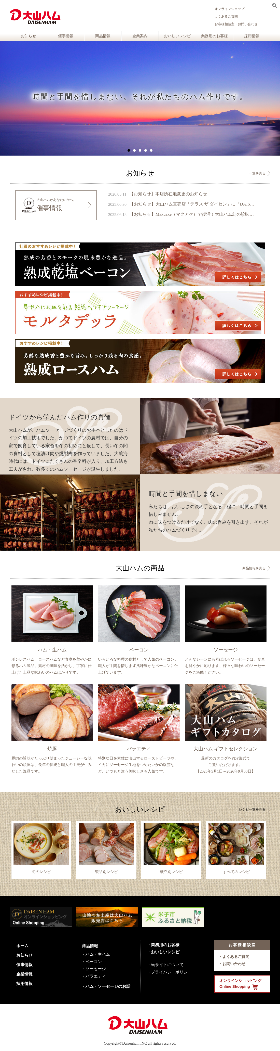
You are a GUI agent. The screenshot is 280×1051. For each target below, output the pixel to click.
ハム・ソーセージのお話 (108, 986)
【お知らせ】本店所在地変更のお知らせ (168, 193)
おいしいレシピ (177, 36)
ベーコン (94, 961)
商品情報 (102, 36)
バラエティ (96, 976)
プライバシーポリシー (171, 972)
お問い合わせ (233, 964)
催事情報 (65, 36)
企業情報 (24, 974)
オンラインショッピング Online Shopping (240, 984)
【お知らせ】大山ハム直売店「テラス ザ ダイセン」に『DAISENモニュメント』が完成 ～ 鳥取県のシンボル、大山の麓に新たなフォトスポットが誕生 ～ (193, 204)
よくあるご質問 (226, 16)
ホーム (22, 946)
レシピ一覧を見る (252, 809)
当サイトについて (167, 965)
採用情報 (251, 36)
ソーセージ (96, 969)
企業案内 (140, 36)
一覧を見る (257, 173)
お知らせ (28, 36)
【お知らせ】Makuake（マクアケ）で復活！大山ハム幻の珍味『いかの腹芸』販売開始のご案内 (193, 214)
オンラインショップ (229, 9)
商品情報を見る (253, 568)
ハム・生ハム (98, 954)
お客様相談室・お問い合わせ (236, 24)
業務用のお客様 (214, 36)
